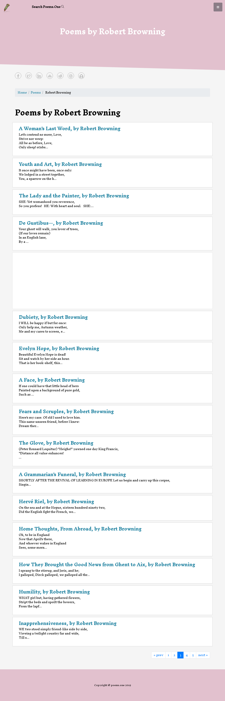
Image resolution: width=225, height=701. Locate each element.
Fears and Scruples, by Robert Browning (66, 411)
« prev (158, 655)
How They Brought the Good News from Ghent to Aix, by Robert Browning (107, 564)
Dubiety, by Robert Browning (53, 317)
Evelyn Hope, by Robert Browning (59, 348)
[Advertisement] (112, 280)
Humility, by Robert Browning (54, 591)
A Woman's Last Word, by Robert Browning (69, 128)
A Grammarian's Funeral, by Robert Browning (72, 474)
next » (203, 655)
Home (22, 92)
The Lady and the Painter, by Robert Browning (74, 195)
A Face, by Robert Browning (52, 379)
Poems (36, 92)
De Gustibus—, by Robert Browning (61, 222)
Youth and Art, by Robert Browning (60, 164)
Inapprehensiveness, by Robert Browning (68, 623)
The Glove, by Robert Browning (56, 442)
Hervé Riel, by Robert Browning (56, 501)
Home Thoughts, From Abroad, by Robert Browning (80, 528)
